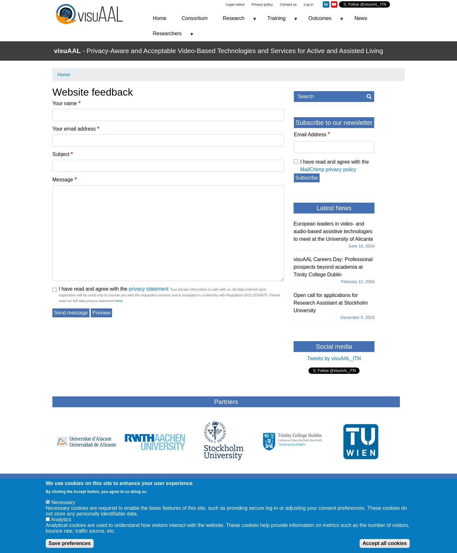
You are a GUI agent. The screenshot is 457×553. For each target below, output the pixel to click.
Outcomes (322, 21)
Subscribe (306, 177)
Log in (308, 4)
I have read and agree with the (114, 289)
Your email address (74, 129)
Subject (60, 154)
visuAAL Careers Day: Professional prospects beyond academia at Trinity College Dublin (333, 267)
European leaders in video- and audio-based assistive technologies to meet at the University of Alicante (333, 231)
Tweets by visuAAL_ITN (334, 358)
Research (235, 21)
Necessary (63, 502)
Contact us (288, 4)
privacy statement (149, 289)
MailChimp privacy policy (328, 169)
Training (278, 21)
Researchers (169, 36)
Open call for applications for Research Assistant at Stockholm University (331, 303)
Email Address (310, 134)
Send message (71, 312)
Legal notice (235, 4)
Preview (101, 312)
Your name (64, 103)
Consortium (195, 18)
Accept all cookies (384, 543)
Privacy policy (262, 4)
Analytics (61, 519)
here (118, 301)
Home (160, 18)
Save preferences (70, 543)
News (360, 18)
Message (62, 179)
